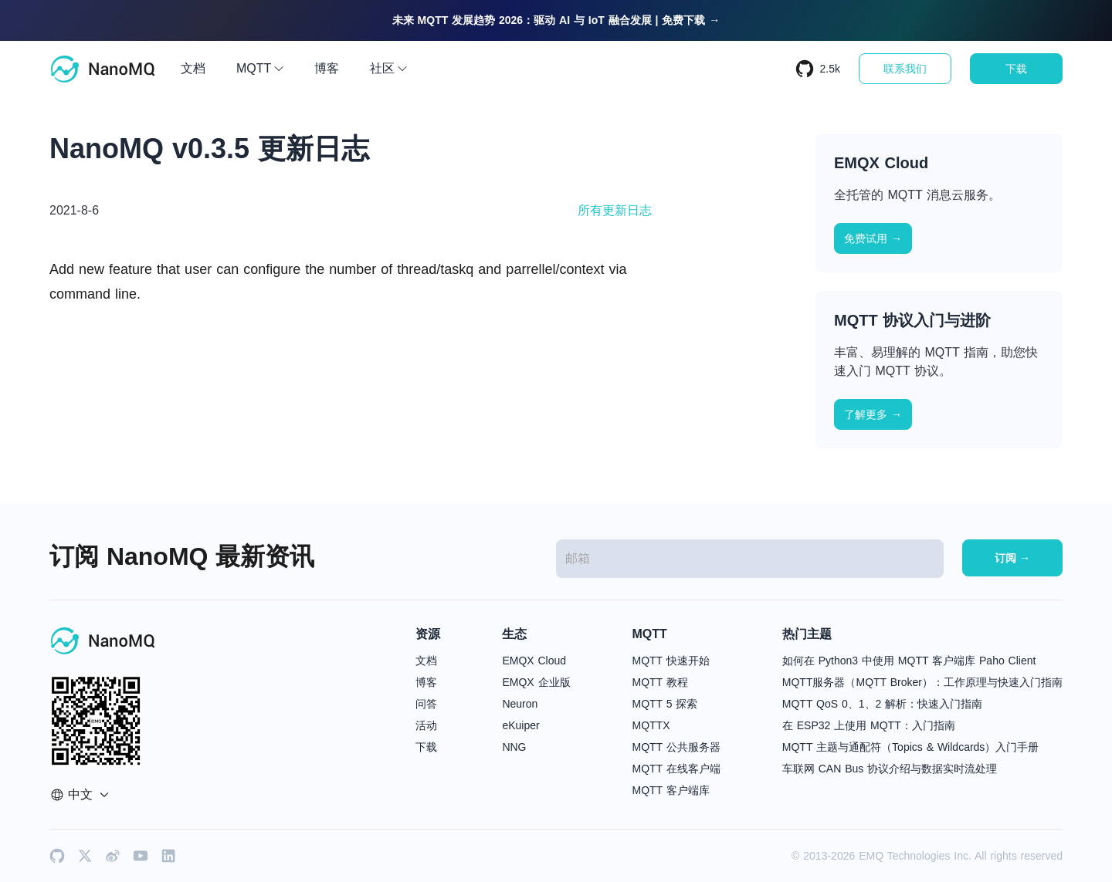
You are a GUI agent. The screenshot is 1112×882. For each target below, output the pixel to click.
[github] (57, 855)
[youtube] (140, 855)
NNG (514, 747)
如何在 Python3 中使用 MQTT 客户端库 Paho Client (909, 660)
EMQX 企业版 (536, 682)
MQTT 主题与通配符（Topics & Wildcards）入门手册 (910, 747)
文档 (193, 68)
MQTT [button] (259, 68)
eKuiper (520, 725)
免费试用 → (873, 238)
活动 (426, 725)
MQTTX (651, 725)
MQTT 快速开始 (671, 660)
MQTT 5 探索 (665, 704)
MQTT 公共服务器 (676, 747)
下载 (1016, 69)
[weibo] (112, 855)
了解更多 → (873, 414)
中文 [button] (79, 795)
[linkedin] (168, 855)
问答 (426, 704)
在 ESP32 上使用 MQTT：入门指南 (868, 725)
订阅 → (1012, 558)
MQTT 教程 (660, 682)
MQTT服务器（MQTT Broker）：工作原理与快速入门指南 (922, 682)
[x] (85, 855)
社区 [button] (388, 68)
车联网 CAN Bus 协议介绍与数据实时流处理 (889, 768)
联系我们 (905, 69)
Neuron (519, 704)
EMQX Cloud (534, 660)
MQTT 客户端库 (671, 790)
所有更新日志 (615, 210)
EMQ (871, 856)
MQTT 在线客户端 (676, 768)
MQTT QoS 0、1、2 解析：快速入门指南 (882, 704)
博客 (326, 68)
